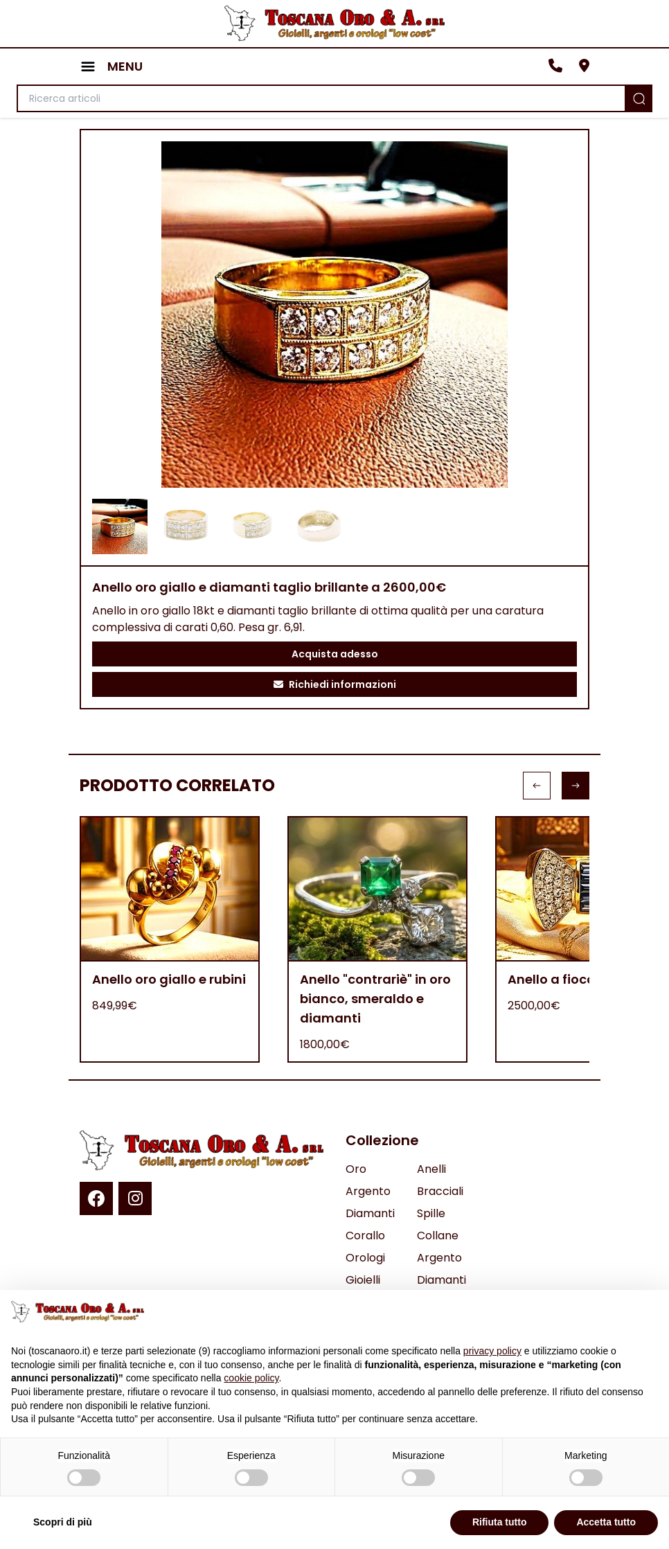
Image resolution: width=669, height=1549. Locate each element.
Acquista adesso (335, 654)
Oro (356, 1169)
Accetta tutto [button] (606, 1522)
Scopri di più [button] (62, 1522)
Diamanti (370, 1213)
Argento (368, 1191)
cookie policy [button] (251, 1377)
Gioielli (363, 1280)
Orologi (365, 1258)
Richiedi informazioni (335, 684)
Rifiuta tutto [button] (499, 1522)
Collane (437, 1235)
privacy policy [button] (492, 1350)
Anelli (431, 1169)
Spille (431, 1213)
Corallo (365, 1235)
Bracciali (440, 1191)
